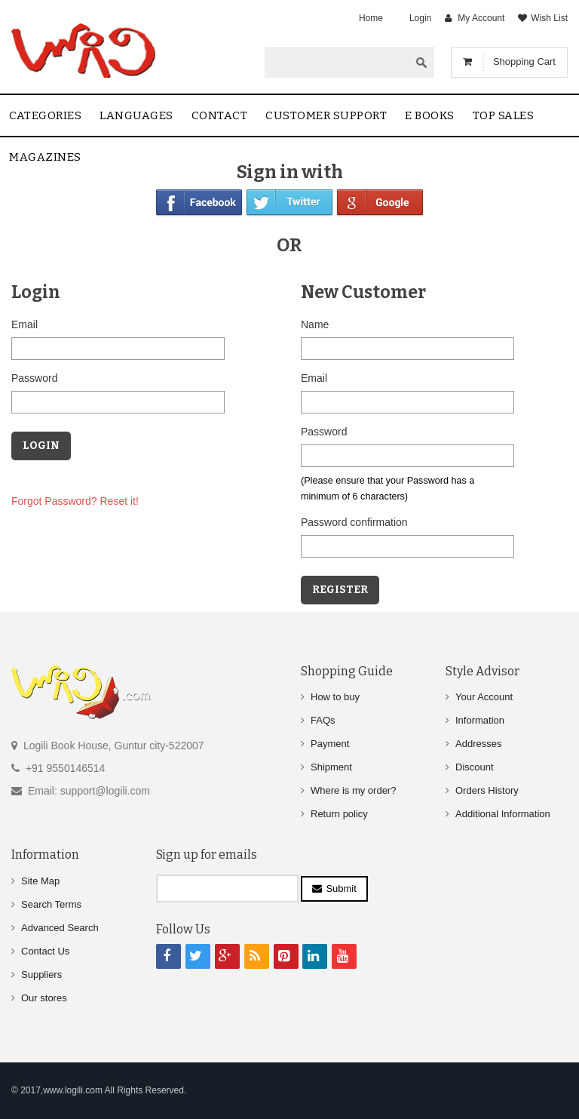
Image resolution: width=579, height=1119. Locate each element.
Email (24, 324)
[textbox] (337, 62)
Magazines (45, 157)
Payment (330, 743)
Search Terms (51, 904)
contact (219, 115)
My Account (481, 18)
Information (479, 720)
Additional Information (502, 813)
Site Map (40, 881)
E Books (430, 115)
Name (315, 324)
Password (34, 378)
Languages (136, 115)
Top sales (504, 115)
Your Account (484, 696)
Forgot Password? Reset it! (75, 501)
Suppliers (41, 974)
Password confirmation (354, 522)
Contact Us (45, 951)
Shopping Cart (524, 61)
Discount (474, 767)
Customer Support (326, 115)
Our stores (44, 998)
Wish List (549, 18)
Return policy (339, 813)
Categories (45, 115)
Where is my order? (353, 790)
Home (371, 18)
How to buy (335, 696)
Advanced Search (60, 927)
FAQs (323, 720)
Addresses (478, 743)
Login (420, 18)
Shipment (331, 767)
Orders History (487, 790)
